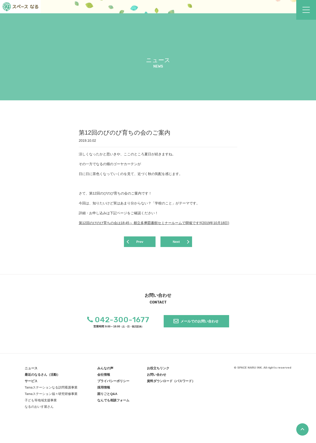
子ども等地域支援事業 (41, 402)
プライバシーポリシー (113, 383)
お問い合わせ (156, 376)
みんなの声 (105, 370)
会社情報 (103, 376)
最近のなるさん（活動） (42, 376)
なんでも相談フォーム (113, 402)
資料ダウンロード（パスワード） (171, 383)
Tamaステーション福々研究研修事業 (51, 396)
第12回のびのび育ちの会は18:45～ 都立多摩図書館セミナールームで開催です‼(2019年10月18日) (154, 223)
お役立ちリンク (158, 370)
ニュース (31, 370)
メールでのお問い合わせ (199, 323)
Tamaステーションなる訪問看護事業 (51, 389)
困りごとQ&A (107, 396)
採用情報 (103, 389)
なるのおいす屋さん (39, 408)
